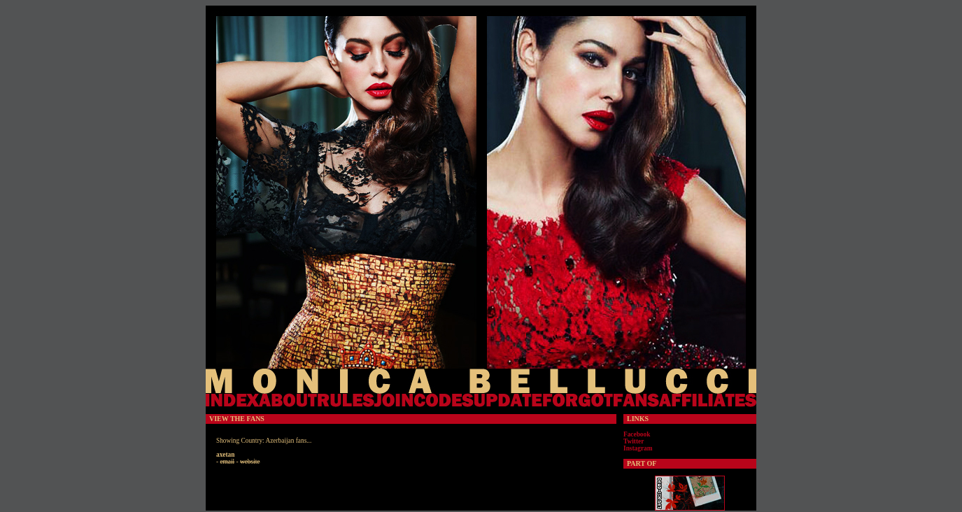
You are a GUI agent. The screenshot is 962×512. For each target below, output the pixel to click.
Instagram (637, 448)
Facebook (636, 434)
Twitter (633, 441)
